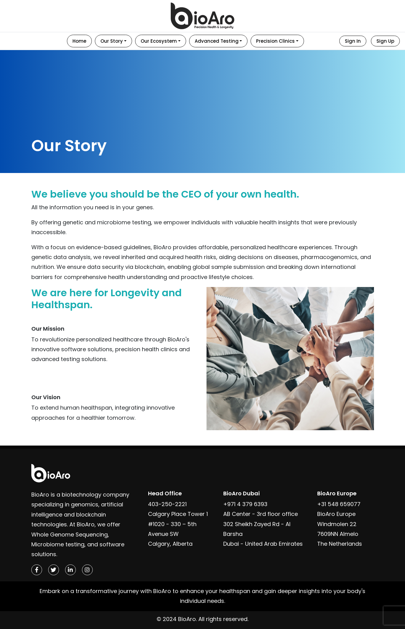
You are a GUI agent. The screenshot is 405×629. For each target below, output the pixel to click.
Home (79, 41)
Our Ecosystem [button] (159, 41)
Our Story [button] (111, 41)
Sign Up (385, 41)
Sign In (353, 41)
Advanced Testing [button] (217, 41)
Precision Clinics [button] (275, 41)
